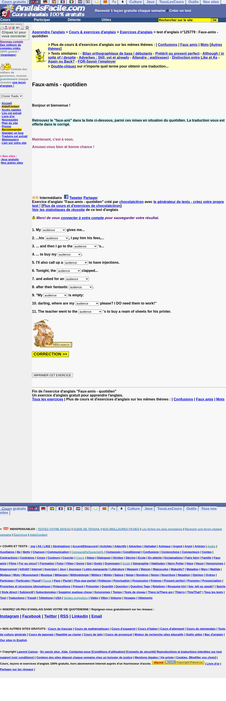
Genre (80, 563)
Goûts (98, 563)
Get (89, 563)
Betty (26, 552)
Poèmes (156, 580)
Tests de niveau (135, 592)
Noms (155, 575)
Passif (36, 580)
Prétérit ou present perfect (177, 53)
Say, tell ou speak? (201, 586)
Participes (7, 580)
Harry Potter (175, 563)
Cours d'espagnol (123, 628)
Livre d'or (8, 116)
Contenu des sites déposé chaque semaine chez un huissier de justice (84, 657)
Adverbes (135, 546)
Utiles (106, 20)
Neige (130, 575)
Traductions (16, 598)
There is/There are (160, 592)
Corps (41, 557)
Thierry (180, 592)
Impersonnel (8, 569)
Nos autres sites (12, 162)
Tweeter (75, 198)
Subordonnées (46, 592)
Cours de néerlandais (201, 628)
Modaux (5, 575)
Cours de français (60, 628)
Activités (106, 546)
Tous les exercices (47, 399)
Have (189, 563)
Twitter (50, 616)
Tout (3, 598)
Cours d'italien (148, 628)
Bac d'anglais (214, 634)
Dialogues (104, 557)
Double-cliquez (63, 66)
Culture (133, 509)
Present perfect (174, 580)
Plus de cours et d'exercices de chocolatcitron (81, 206)
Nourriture (168, 575)
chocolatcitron (131, 202)
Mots (204, 45)
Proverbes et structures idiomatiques (25, 586)
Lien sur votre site (14, 143)
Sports (220, 586)
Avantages (8, 54)
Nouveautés (10, 119)
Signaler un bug (12, 133)
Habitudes (158, 563)
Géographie (141, 563)
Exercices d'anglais (136, 32)
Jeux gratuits (10, 159)
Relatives (159, 586)
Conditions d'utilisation (108, 651)
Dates (90, 557)
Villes (104, 598)
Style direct (9, 592)
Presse (6, 126)
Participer (42, 20)
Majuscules (160, 569)
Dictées (118, 557)
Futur (60, 563)
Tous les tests (213, 592)
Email (96, 616)
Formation (47, 563)
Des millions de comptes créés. (11, 45)
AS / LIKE (44, 546)
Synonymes (102, 592)
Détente (74, 20)
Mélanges (61, 575)
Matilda (215, 569)
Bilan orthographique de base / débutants (117, 53)
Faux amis (189, 45)
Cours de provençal (118, 634)
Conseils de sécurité (141, 651)
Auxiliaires (7, 552)
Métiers (96, 575)
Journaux (74, 569)
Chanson (39, 552)
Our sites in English (13, 640)
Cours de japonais (41, 634)
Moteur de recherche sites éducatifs (158, 634)
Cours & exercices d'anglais (92, 32)
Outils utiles (194, 634)
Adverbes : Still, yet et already (104, 57)
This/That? (194, 592)
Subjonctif (26, 592)
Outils (191, 509)
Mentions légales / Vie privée (154, 657)
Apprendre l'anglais (48, 32)
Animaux (165, 546)
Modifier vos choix (202, 657)
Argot (188, 546)
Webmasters (10, 139)
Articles (199, 546)
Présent (78, 586)
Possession (140, 580)
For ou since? (28, 563)
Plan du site (10, 123)
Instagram (9, 616)
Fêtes (70, 563)
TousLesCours (169, 509)
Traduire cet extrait (14, 136)
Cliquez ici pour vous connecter (14, 34)
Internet (36, 569)
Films (13, 563)
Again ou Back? (61, 61)
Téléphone (46, 598)
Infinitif (24, 569)
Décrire (131, 557)
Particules (23, 580)
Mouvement (30, 575)
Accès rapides (11, 109)
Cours (5, 20)
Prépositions (62, 586)
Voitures (116, 598)
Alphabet (150, 546)
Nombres (142, 575)
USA (58, 598)
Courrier (68, 557)
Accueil (7, 103)
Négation (184, 575)
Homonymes (214, 563)
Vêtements (145, 598)
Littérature (117, 569)
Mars (204, 569)
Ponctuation (121, 580)
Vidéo (94, 598)
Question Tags (140, 586)
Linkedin (80, 616)
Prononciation (211, 580)
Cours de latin (93, 634)
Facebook (31, 616)
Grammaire (112, 563)
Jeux (149, 509)
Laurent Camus (27, 651)
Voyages (130, 598)
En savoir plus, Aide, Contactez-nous (65, 651)
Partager (90, 198)
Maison (146, 569)
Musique (46, 575)
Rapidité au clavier (68, 634)
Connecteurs (191, 552)
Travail (31, 598)
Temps (117, 592)
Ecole (142, 557)
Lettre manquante (96, 569)
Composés (113, 552)
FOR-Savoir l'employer (97, 61)
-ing (32, 546)
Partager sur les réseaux (16, 669)
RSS (64, 616)
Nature (118, 575)
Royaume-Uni (177, 586)
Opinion (197, 575)
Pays (57, 580)
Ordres (210, 575)
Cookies (181, 657)
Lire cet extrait (11, 113)
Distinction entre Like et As (194, 57)
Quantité (107, 586)
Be (19, 552)
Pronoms (193, 580)
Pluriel (67, 580)
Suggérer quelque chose (75, 592)
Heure (200, 563)
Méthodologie (79, 575)
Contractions (9, 557)
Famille (206, 557)
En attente (155, 557)
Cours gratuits (14, 509)
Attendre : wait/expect (150, 57)
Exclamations (173, 557)
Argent (177, 546)
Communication (58, 552)
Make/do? (177, 569)
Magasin (132, 569)
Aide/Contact (10, 106)
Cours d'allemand (172, 628)
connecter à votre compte (82, 218)
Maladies (192, 569)
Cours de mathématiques (92, 628)
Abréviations (61, 546)
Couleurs (53, 557)
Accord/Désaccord (85, 546)
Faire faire (192, 557)
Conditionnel (132, 552)
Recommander (12, 129)
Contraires (27, 557)
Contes (207, 552)
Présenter (92, 586)
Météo (108, 575)
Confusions (167, 45)
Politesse (104, 580)
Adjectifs (120, 546)
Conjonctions (170, 552)
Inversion (50, 569)
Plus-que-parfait (85, 580)
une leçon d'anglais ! (13, 84)
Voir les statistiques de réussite (58, 210)
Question (121, 586)
